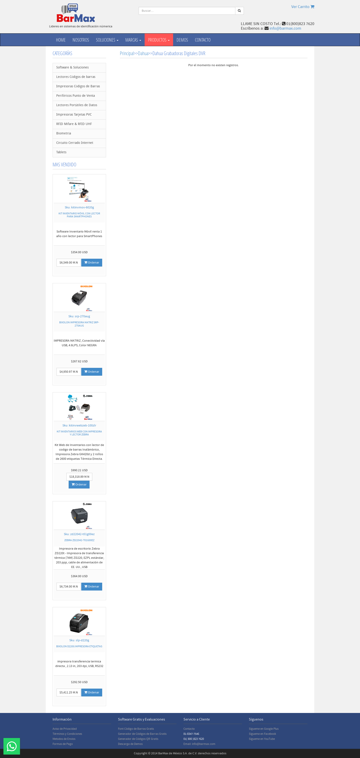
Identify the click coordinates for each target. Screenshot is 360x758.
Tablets (61, 152)
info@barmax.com (285, 28)
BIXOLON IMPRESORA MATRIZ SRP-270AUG (79, 324)
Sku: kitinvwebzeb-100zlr (79, 425)
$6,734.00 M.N (68, 587)
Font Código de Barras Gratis (136, 729)
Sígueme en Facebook (262, 734)
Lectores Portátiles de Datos (76, 105)
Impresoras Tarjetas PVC (74, 114)
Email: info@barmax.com (199, 744)
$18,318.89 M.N (79, 477)
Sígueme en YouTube (262, 739)
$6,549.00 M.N (68, 263)
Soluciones (107, 40)
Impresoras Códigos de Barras (78, 86)
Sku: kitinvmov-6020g (79, 207)
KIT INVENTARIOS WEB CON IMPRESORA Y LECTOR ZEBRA (79, 433)
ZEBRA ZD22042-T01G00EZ (79, 540)
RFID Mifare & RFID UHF (74, 124)
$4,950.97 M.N (68, 372)
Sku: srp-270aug (79, 316)
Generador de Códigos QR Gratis (138, 739)
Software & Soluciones (72, 67)
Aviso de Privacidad (65, 729)
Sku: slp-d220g (79, 640)
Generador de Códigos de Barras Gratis (142, 734)
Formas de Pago (63, 744)
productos (159, 40)
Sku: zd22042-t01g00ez (79, 534)
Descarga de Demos (130, 744)
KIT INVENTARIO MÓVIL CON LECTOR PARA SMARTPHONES (79, 215)
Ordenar (91, 263)
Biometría (63, 133)
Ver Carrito (302, 6)
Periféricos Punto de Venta (75, 96)
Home (61, 40)
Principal (127, 53)
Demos (182, 40)
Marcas (133, 40)
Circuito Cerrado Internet (74, 143)
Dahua (143, 53)
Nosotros (81, 40)
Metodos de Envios (64, 739)
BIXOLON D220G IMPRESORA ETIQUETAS (79, 646)
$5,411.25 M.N (68, 692)
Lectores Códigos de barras (75, 77)
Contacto (203, 40)
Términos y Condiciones (67, 734)
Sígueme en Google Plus (263, 729)
